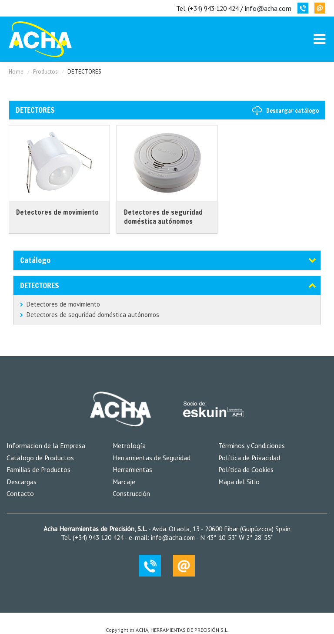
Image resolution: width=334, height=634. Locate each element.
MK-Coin (40, 39)
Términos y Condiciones (251, 445)
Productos (45, 71)
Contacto (20, 493)
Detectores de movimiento (63, 304)
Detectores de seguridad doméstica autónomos (93, 314)
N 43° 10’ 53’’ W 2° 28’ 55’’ (236, 537)
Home (16, 71)
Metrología (129, 445)
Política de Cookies (246, 469)
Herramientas (132, 469)
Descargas (22, 481)
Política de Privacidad (249, 457)
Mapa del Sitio (239, 481)
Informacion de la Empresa (46, 445)
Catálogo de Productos (40, 457)
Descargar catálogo (292, 110)
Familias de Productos (38, 469)
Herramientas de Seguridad (151, 457)
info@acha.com (268, 8)
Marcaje (124, 481)
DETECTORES (39, 285)
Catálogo (35, 260)
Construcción (131, 493)
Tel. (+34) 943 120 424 (207, 8)
